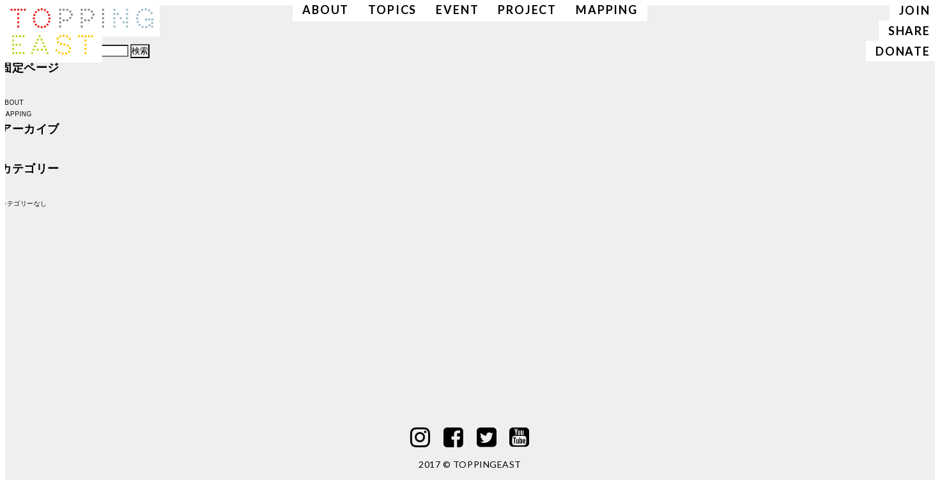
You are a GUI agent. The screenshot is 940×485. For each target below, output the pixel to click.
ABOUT (12, 102)
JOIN (914, 10)
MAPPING (16, 114)
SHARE (909, 31)
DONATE (902, 51)
